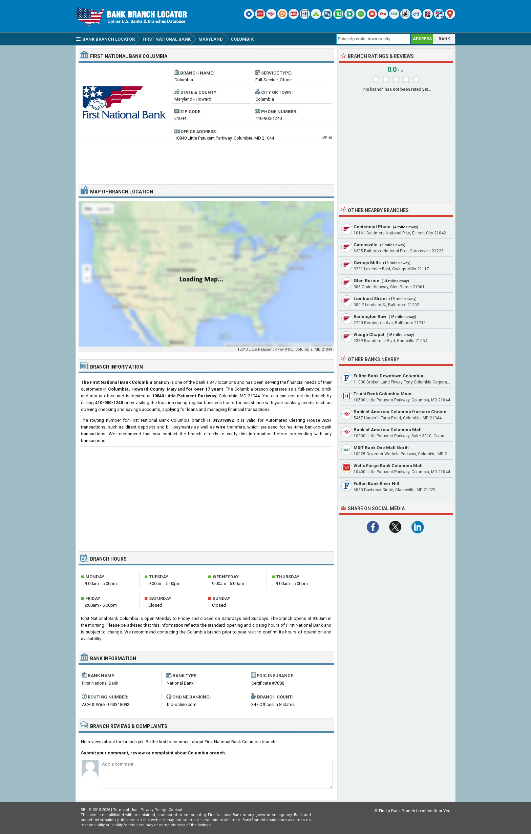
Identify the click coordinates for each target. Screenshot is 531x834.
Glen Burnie (366, 280)
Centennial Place (372, 226)
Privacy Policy (153, 810)
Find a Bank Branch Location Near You (414, 811)
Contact (175, 810)
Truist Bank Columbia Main (382, 393)
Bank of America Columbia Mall (388, 429)
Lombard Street (370, 298)
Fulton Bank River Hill (376, 483)
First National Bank (100, 683)
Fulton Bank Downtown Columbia (388, 375)
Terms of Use (125, 810)
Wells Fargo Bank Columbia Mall (388, 465)
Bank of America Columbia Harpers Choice (400, 411)
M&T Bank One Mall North (381, 447)
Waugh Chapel (369, 334)
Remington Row (370, 316)
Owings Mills (367, 262)
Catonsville (366, 244)
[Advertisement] (206, 161)
